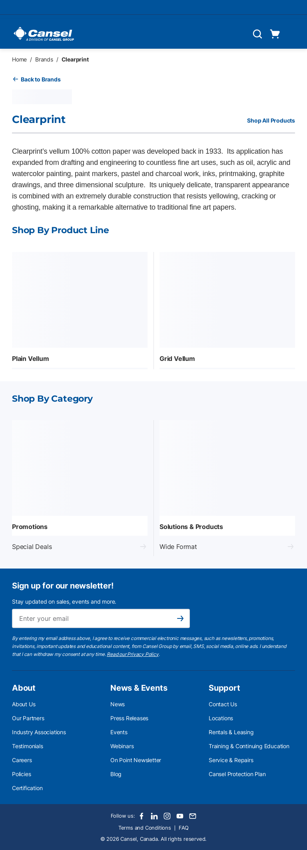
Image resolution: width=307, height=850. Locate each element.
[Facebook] (142, 816)
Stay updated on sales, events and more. (64, 601)
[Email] (193, 816)
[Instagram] (167, 816)
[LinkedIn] (154, 816)
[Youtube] (180, 816)
